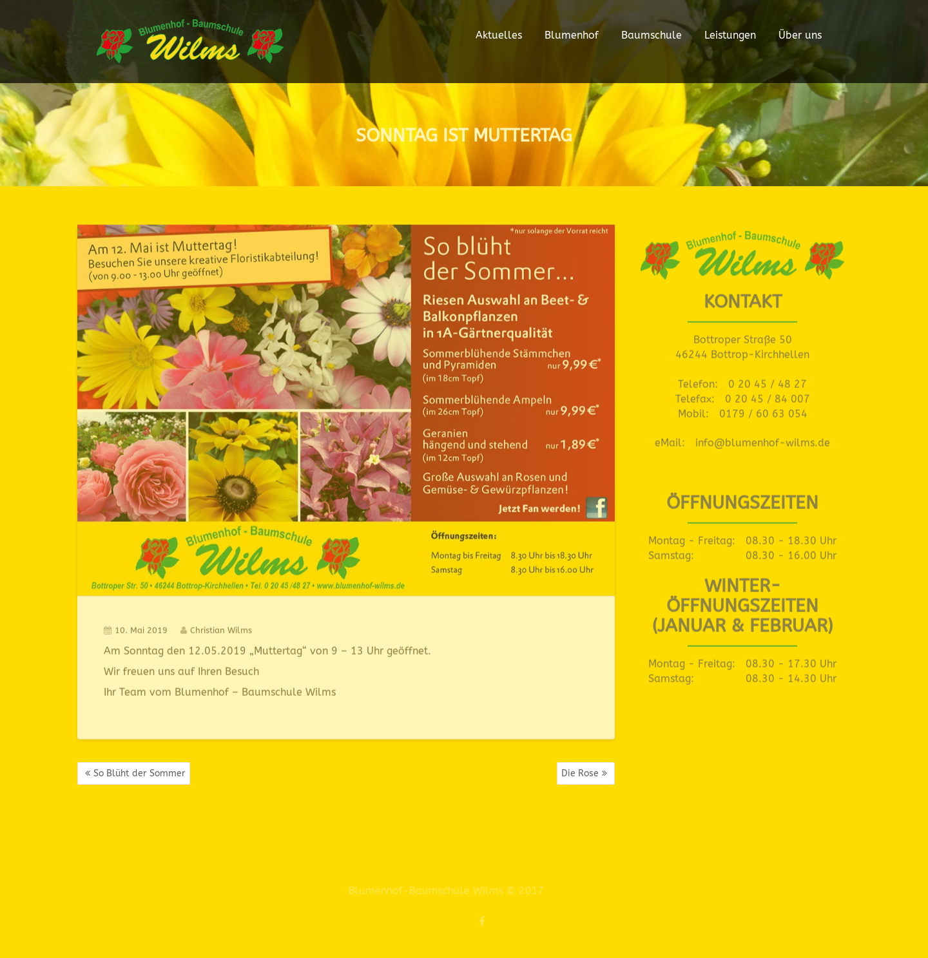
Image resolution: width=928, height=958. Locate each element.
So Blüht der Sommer (139, 773)
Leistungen (730, 35)
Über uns (800, 35)
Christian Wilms (216, 628)
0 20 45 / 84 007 (767, 396)
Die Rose (580, 773)
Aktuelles (499, 35)
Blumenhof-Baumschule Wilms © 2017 (443, 891)
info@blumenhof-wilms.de (762, 441)
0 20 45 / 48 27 (767, 382)
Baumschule (651, 35)
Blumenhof (572, 35)
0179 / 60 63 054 (763, 411)
